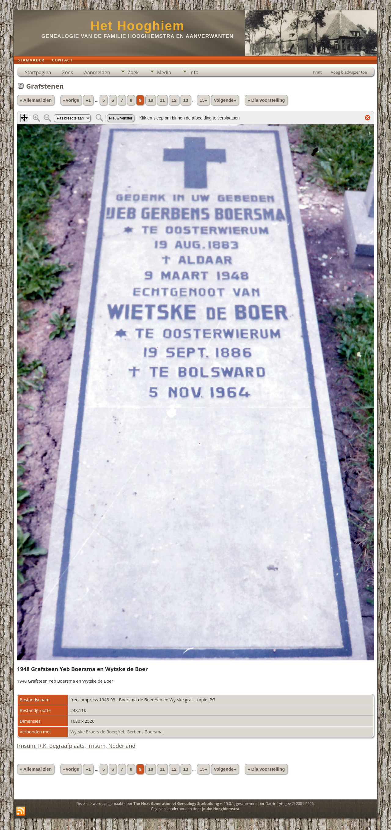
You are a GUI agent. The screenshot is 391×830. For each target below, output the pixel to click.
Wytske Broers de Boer (93, 732)
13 (185, 100)
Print (317, 72)
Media (164, 72)
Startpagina (38, 72)
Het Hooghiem (137, 26)
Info (193, 72)
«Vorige (71, 100)
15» (203, 100)
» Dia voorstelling (266, 100)
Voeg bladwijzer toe (349, 72)
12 (174, 100)
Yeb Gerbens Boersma (140, 732)
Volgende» (225, 100)
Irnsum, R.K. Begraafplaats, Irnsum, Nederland (76, 745)
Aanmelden (97, 72)
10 (150, 100)
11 (162, 100)
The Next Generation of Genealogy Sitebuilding (176, 803)
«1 (88, 100)
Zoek (67, 72)
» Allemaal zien (36, 100)
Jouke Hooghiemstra (220, 808)
